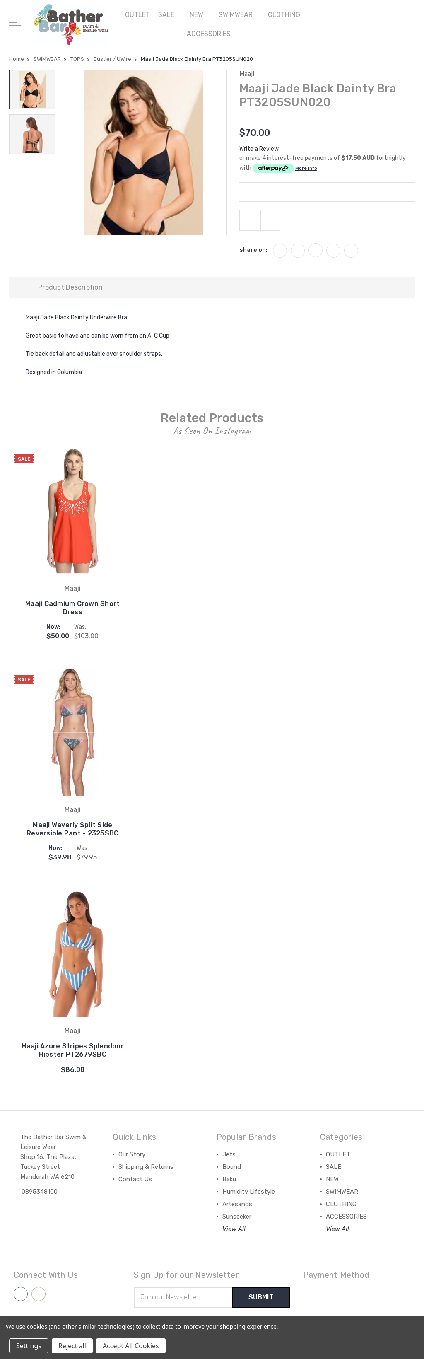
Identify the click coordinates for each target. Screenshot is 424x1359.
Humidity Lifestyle (248, 1191)
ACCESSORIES (212, 34)
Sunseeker (236, 1216)
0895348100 (40, 1191)
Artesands (237, 1204)
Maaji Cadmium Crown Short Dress (72, 608)
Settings (28, 1345)
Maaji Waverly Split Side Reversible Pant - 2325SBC (72, 829)
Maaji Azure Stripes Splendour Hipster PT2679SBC (73, 1050)
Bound (231, 1167)
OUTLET (137, 15)
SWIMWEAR (239, 15)
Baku (229, 1179)
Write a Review (259, 148)
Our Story (131, 1154)
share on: (253, 249)
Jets (229, 1154)
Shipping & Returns (145, 1167)
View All (234, 1229)
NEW (200, 15)
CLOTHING (287, 15)
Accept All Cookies (131, 1345)
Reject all (72, 1345)
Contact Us (135, 1179)
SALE (169, 15)
